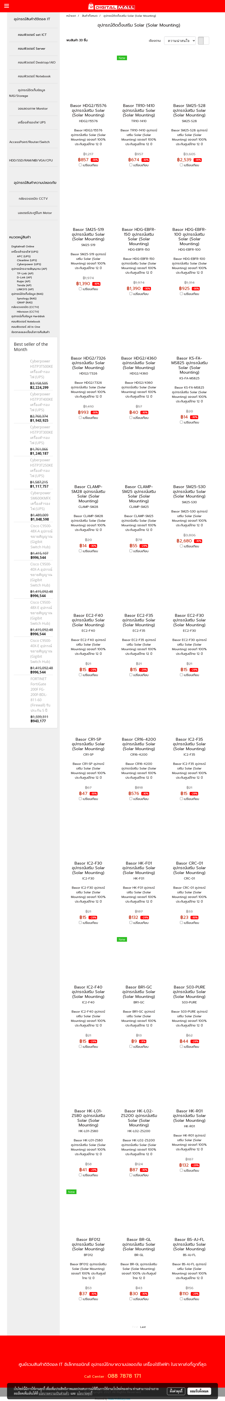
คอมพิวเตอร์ (34, 76)
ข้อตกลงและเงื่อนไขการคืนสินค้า (30, 332)
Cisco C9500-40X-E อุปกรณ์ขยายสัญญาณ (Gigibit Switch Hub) (41, 651)
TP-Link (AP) (25, 273)
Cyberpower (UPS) (29, 264)
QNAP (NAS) (25, 302)
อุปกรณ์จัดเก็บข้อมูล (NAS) (27, 294)
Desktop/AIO (37, 62)
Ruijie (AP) (23, 281)
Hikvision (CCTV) (28, 312)
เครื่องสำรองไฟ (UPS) (24, 252)
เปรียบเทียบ (90, 165)
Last (143, 1327)
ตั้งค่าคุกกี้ (176, 1391)
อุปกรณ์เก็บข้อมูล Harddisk (28, 316)
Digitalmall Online (22, 246)
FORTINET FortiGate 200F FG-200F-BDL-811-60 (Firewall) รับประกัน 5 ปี (40, 694)
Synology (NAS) (26, 298)
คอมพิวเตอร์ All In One (25, 327)
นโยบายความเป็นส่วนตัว (54, 1393)
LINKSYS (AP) (25, 289)
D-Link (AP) (24, 277)
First (135, 1327)
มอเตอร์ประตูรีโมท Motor (35, 213)
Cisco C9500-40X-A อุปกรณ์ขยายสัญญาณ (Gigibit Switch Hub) (41, 575)
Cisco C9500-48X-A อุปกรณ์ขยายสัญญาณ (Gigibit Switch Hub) (42, 536)
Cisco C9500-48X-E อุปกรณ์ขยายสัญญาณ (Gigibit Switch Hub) (41, 613)
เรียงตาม (156, 40)
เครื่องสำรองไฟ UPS (32, 122)
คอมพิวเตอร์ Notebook (25, 322)
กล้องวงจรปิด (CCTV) (25, 307)
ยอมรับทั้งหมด (199, 1391)
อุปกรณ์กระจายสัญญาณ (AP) (29, 269)
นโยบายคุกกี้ (84, 1393)
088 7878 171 (124, 1376)
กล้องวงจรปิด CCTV (33, 198)
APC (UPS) (24, 256)
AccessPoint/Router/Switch (29, 142)
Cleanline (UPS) (27, 260)
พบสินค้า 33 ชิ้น (76, 40)
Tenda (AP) (24, 285)
